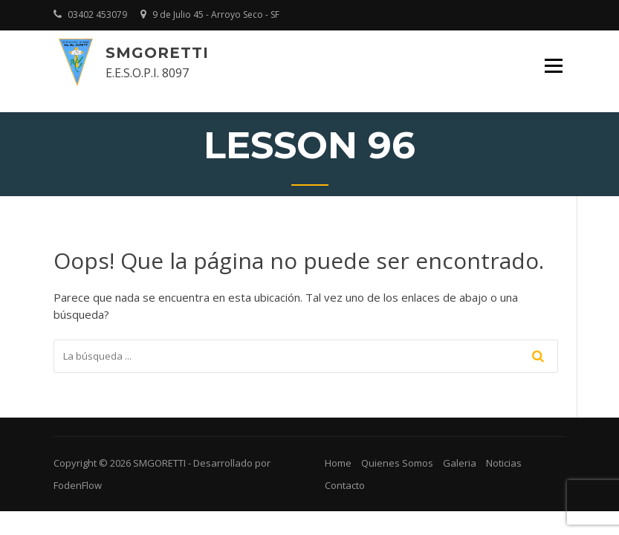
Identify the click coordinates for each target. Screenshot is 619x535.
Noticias (504, 463)
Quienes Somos (397, 463)
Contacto (345, 485)
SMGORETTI (157, 53)
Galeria (459, 463)
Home (338, 463)
